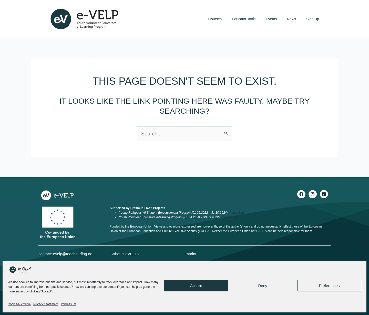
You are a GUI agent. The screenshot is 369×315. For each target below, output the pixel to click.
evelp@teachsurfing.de (73, 254)
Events (271, 19)
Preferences (329, 285)
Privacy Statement (45, 304)
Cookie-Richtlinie (19, 304)
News (291, 19)
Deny (262, 285)
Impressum (68, 304)
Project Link (237, 212)
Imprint (190, 254)
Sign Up (312, 19)
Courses (215, 19)
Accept (196, 285)
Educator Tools (243, 19)
